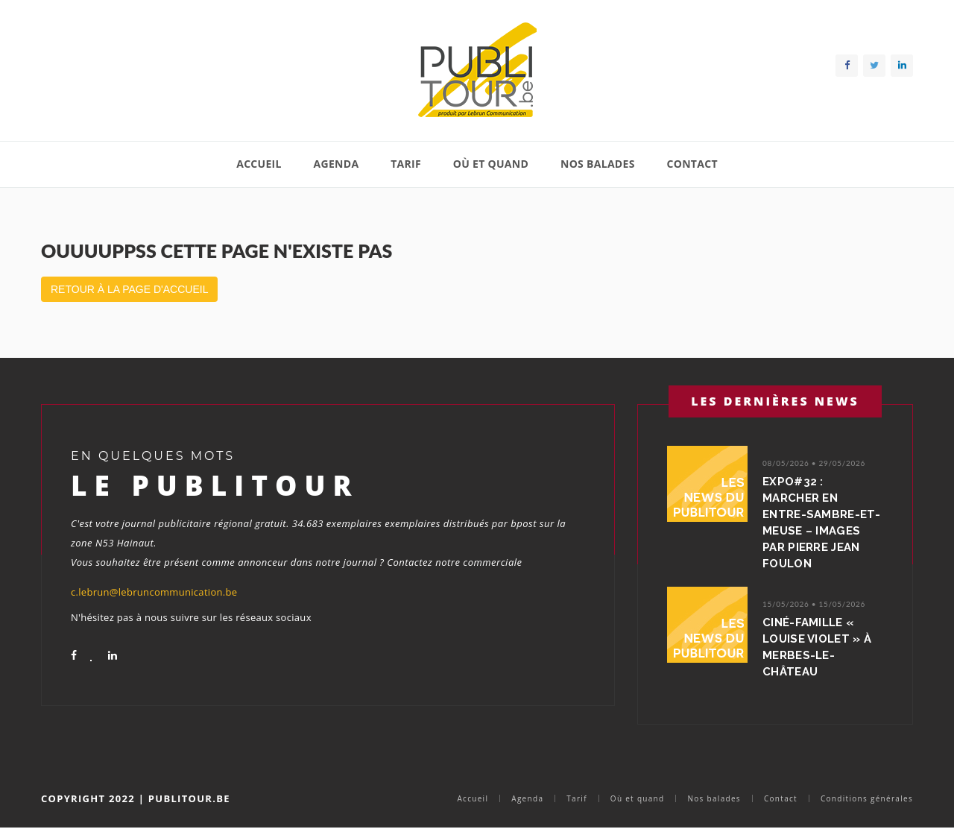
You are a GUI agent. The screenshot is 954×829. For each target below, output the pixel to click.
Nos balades (597, 164)
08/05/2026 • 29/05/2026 (813, 462)
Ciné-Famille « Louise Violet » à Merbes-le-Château (816, 647)
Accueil (259, 164)
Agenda (336, 164)
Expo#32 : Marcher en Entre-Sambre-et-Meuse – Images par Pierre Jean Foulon (821, 522)
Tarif (406, 164)
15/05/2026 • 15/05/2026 (813, 603)
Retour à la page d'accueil (129, 289)
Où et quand (490, 164)
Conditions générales (867, 798)
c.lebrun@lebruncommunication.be (154, 592)
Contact (691, 164)
